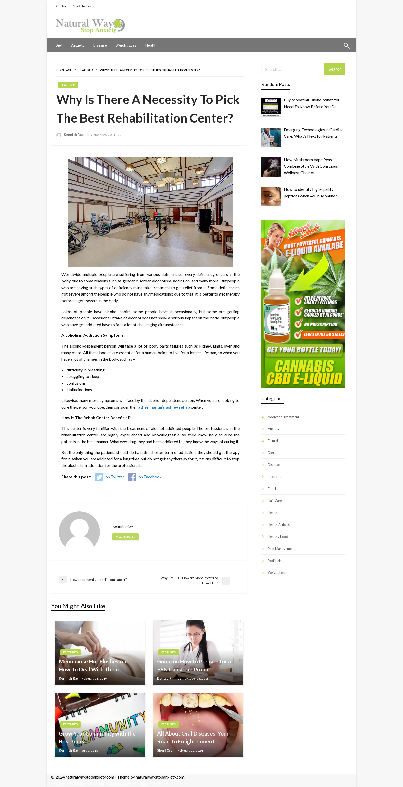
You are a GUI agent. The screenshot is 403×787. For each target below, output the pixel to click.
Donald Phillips (169, 678)
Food (272, 489)
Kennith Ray (74, 135)
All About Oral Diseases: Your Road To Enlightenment (193, 737)
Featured (86, 70)
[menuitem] (59, 45)
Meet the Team (83, 6)
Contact (62, 6)
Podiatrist (275, 561)
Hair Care (275, 501)
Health (151, 45)
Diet (59, 45)
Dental (273, 441)
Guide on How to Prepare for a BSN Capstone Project (194, 665)
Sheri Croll (166, 750)
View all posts (125, 536)
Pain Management (281, 549)
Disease (100, 45)
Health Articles (279, 525)
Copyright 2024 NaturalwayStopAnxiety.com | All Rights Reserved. (110, 783)
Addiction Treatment (283, 417)
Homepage (64, 70)
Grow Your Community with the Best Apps (97, 737)
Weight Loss (126, 45)
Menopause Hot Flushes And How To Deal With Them (94, 665)
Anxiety (78, 45)
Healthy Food (278, 536)
